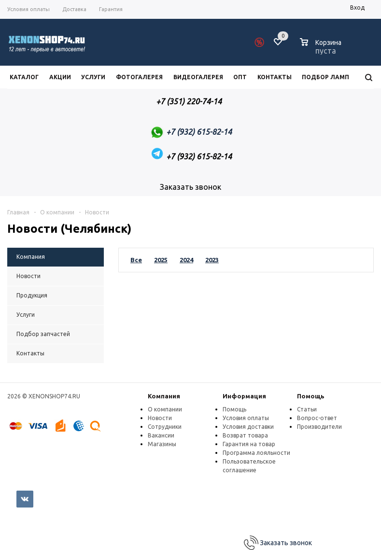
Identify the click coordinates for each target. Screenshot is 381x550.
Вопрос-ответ (317, 418)
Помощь (311, 396)
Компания (164, 396)
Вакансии (161, 435)
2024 (186, 259)
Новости (160, 418)
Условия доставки (248, 426)
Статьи (307, 409)
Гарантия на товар (249, 444)
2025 (161, 259)
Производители (319, 426)
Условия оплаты (246, 418)
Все (136, 259)
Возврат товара (245, 435)
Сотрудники (165, 426)
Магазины (162, 444)
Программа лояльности (256, 453)
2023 (212, 259)
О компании (165, 409)
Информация (244, 396)
